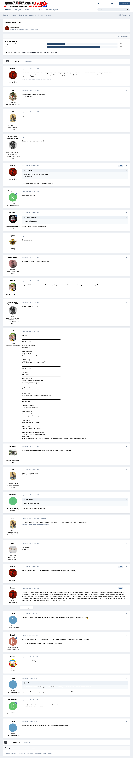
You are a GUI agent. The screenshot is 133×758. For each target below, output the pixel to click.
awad (12, 112)
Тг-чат (27, 10)
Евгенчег (12, 212)
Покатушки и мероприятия (29, 29)
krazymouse (12, 191)
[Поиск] (107, 9)
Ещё (40, 10)
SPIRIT (12, 657)
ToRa (12, 90)
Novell (12, 635)
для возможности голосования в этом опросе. (44, 52)
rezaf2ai (12, 281)
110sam (12, 613)
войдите (15, 52)
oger (12, 543)
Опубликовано (30, 68)
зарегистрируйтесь (25, 52)
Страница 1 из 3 (29, 61)
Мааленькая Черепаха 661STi (12, 137)
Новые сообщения (51, 10)
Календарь (18, 10)
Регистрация (124, 3)
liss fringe (12, 446)
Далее (17, 61)
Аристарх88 (12, 257)
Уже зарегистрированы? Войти (107, 4)
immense (12, 494)
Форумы (8, 10)
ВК (33, 10)
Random (16, 27)
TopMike (12, 236)
